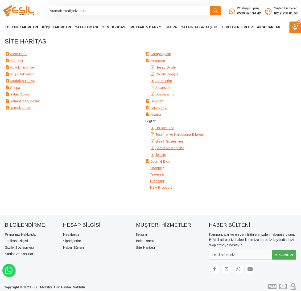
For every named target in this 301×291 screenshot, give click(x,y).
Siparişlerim (164, 88)
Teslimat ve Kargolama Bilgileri (179, 134)
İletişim (160, 155)
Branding (157, 181)
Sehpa (15, 88)
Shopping (157, 168)
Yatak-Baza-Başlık (25, 101)
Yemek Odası (20, 108)
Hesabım (158, 61)
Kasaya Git (159, 108)
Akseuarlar (18, 54)
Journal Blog (160, 161)
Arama (156, 115)
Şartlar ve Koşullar (169, 148)
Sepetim (157, 101)
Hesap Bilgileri (166, 67)
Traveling (157, 174)
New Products (161, 187)
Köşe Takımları (22, 74)
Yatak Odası (19, 94)
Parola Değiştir (166, 74)
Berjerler (16, 61)
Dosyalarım (164, 94)
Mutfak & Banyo (22, 81)
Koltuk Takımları (22, 67)
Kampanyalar (161, 54)
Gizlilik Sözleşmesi (169, 141)
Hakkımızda (164, 128)
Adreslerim (163, 81)
